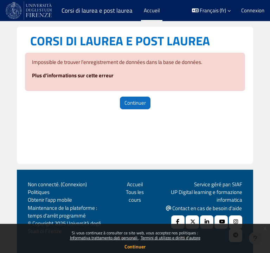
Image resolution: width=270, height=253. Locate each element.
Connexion (252, 10)
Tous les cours (135, 196)
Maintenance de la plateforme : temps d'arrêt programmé (62, 212)
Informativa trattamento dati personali (104, 237)
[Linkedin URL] (206, 222)
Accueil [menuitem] (152, 10)
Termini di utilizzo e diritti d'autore (170, 237)
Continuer (135, 246)
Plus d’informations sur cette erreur (73, 75)
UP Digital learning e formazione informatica (206, 196)
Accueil (135, 184)
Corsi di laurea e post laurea (97, 10)
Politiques (39, 192)
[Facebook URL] (178, 222)
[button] (211, 10)
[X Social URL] (192, 222)
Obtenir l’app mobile (50, 200)
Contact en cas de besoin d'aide (204, 208)
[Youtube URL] (221, 222)
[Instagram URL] (235, 222)
